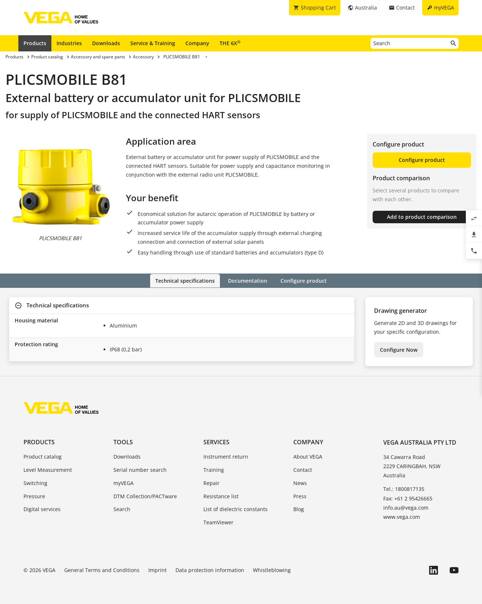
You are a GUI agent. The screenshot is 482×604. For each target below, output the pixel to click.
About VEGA (307, 456)
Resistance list (221, 495)
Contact (302, 469)
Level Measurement (47, 469)
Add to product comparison (422, 216)
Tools (123, 442)
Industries (69, 43)
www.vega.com (401, 516)
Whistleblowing (272, 570)
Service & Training (152, 43)
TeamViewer (218, 522)
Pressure (34, 495)
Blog (298, 509)
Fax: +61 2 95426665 (407, 498)
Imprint (157, 570)
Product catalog (42, 456)
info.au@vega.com (405, 507)
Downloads (106, 43)
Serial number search (140, 469)
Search (121, 509)
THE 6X (230, 43)
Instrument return (225, 456)
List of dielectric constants (235, 509)
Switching (35, 482)
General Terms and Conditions (101, 570)
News (300, 482)
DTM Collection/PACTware (145, 495)
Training (213, 469)
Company (197, 43)
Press (300, 495)
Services (216, 442)
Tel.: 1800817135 (403, 488)
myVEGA (123, 482)
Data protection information (209, 570)
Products (34, 43)
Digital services (42, 509)
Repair (211, 482)
